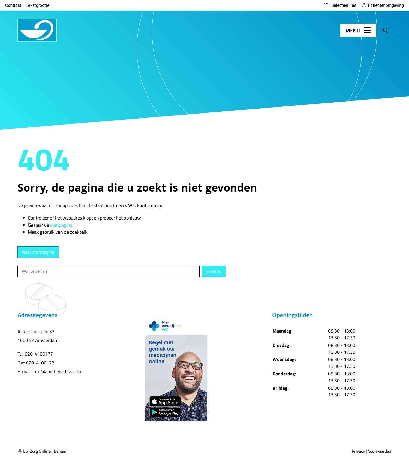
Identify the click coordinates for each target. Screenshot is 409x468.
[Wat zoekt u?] (108, 271)
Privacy (358, 451)
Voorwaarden (379, 451)
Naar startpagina (38, 252)
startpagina (61, 224)
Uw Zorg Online (37, 451)
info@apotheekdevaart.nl (58, 371)
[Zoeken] (386, 30)
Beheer (60, 451)
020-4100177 (39, 353)
